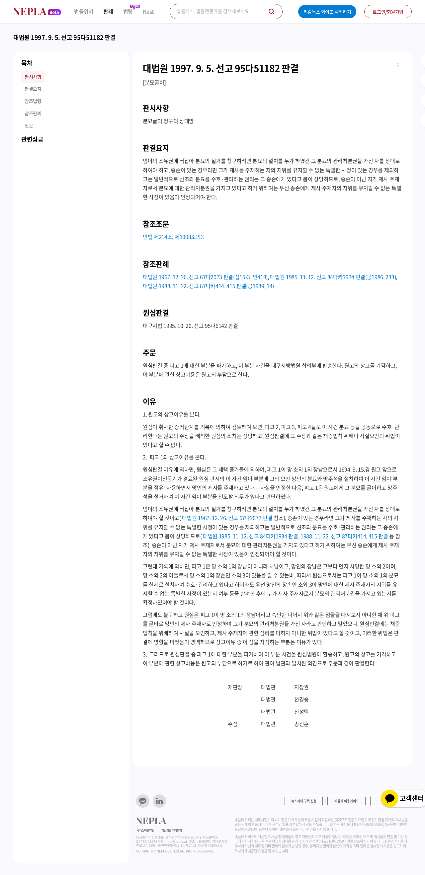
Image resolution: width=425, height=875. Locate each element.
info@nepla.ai (176, 841)
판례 (108, 11)
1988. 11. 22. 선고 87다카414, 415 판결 (344, 536)
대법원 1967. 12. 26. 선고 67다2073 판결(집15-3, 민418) (205, 277)
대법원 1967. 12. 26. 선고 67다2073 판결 (227, 518)
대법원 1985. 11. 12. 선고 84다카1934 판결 (250, 536)
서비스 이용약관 (145, 830)
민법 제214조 (157, 237)
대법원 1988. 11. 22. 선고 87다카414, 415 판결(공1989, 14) (208, 286)
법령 (128, 11)
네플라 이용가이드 (346, 800)
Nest (148, 11)
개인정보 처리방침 (171, 830)
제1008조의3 (189, 237)
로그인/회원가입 (388, 11)
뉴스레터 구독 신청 (303, 800)
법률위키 (83, 11)
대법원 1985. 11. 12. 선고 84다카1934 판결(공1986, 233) (333, 277)
